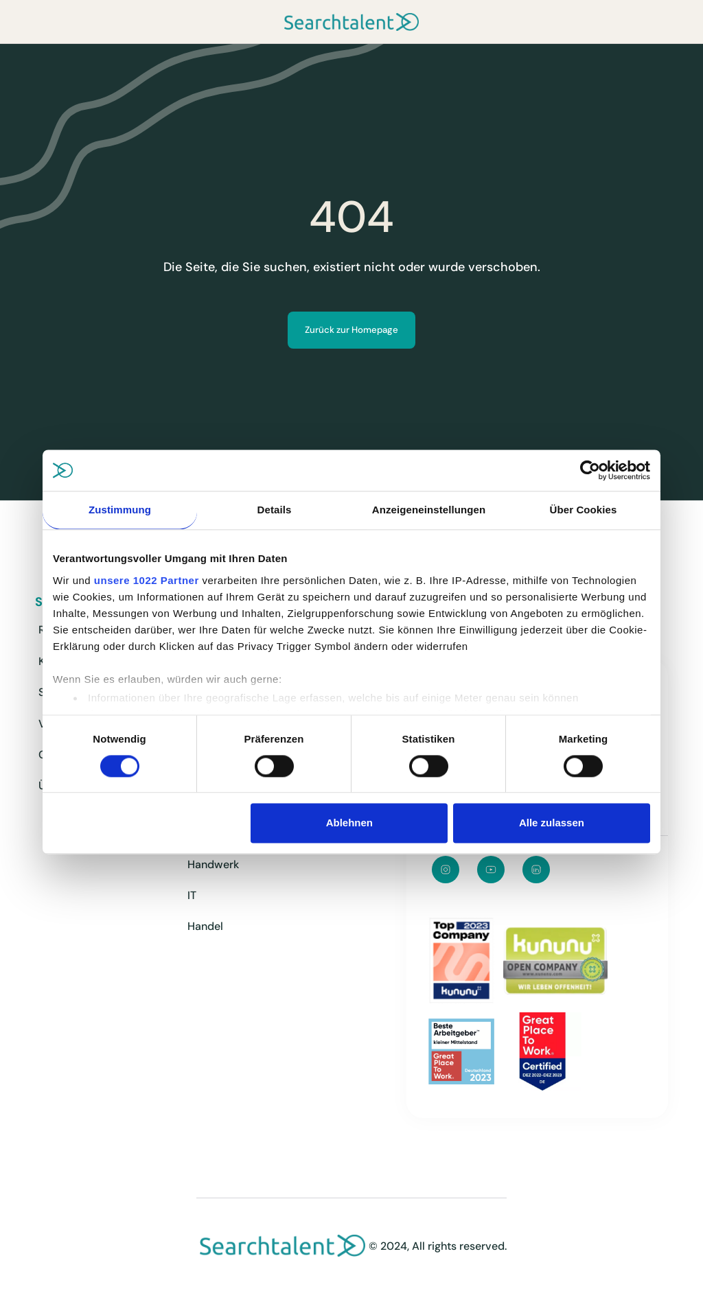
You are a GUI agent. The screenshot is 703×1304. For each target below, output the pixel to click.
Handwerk (213, 864)
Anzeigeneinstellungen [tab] (428, 509)
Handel (205, 926)
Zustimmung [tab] (120, 509)
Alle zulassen (551, 823)
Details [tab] (274, 509)
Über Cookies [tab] (583, 509)
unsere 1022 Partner (146, 580)
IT (191, 895)
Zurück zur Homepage (351, 330)
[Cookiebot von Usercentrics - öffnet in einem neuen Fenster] (590, 470)
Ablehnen (349, 823)
